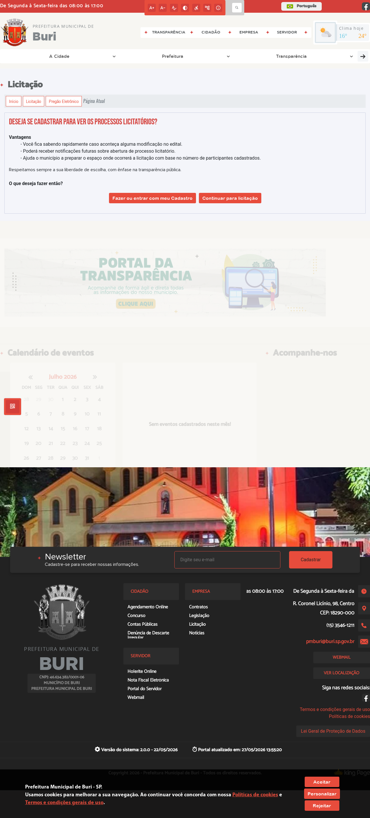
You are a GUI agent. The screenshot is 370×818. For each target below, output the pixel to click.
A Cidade (24, 56)
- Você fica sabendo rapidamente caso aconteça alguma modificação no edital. (101, 144)
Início (13, 101)
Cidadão (279, 56)
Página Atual (94, 101)
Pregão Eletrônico (64, 101)
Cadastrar (311, 559)
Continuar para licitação (230, 198)
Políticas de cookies (349, 716)
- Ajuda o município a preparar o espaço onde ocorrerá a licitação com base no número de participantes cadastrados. (141, 158)
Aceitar (321, 781)
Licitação (33, 101)
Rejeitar (322, 805)
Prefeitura (63, 56)
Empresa (243, 56)
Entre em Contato (198, 56)
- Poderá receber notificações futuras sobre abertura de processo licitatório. (98, 151)
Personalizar (322, 793)
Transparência (105, 56)
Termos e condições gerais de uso (335, 709)
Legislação (146, 56)
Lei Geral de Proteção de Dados (333, 731)
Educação (351, 56)
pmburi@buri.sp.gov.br (330, 641)
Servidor (314, 56)
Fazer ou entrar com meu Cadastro (152, 198)
